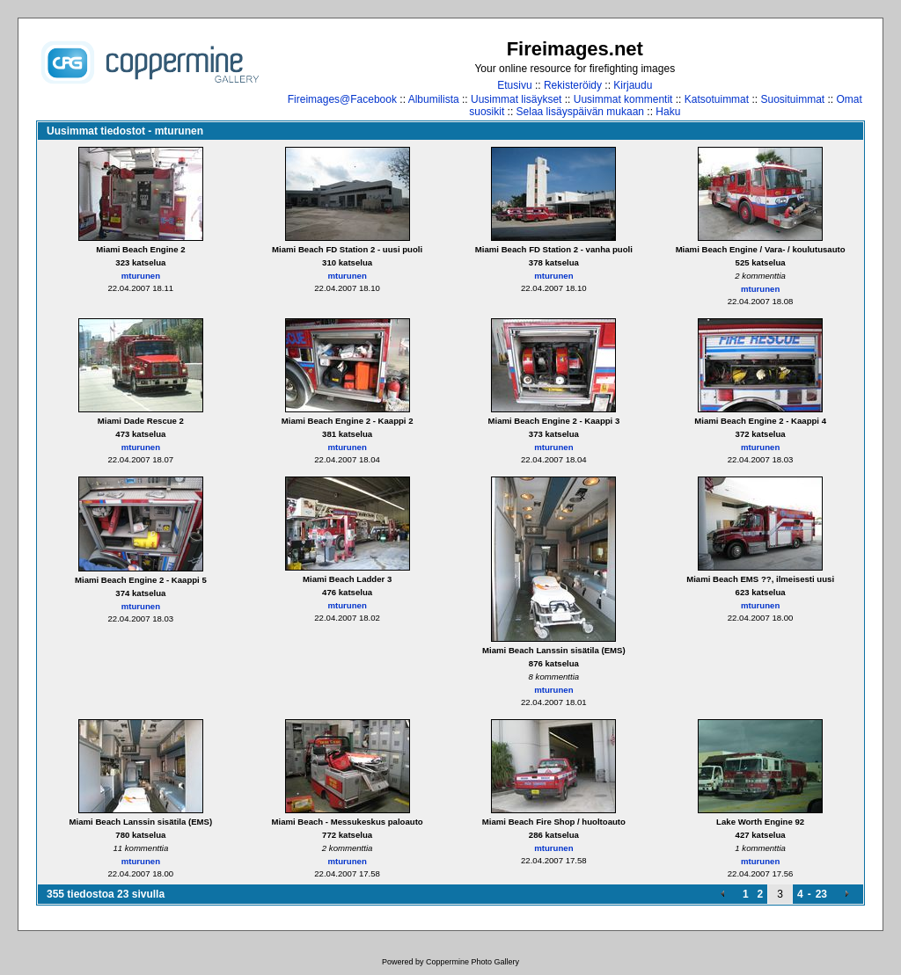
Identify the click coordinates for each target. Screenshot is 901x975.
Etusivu (514, 85)
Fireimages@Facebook (342, 99)
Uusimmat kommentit (623, 99)
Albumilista (433, 99)
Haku (668, 112)
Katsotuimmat (717, 99)
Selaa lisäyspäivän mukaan (580, 112)
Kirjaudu (632, 85)
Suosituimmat (792, 99)
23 (821, 894)
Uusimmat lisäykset (516, 99)
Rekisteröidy (573, 85)
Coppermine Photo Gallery (472, 961)
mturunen (140, 275)
